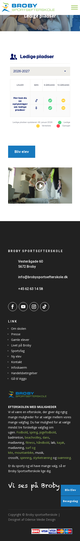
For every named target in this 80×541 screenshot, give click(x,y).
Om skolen (18, 329)
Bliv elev (22, 151)
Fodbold (22, 432)
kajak (60, 442)
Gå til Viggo (19, 379)
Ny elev (16, 356)
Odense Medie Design (40, 519)
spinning (25, 458)
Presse (15, 334)
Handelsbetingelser (24, 373)
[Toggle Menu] (74, 7)
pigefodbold (47, 432)
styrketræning (42, 458)
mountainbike (24, 453)
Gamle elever (20, 340)
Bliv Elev (70, 490)
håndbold (42, 442)
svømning (64, 458)
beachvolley (33, 437)
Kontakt (16, 362)
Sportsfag (18, 351)
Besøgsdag (70, 501)
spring (33, 432)
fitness (30, 442)
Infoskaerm (19, 367)
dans (46, 437)
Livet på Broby (21, 345)
